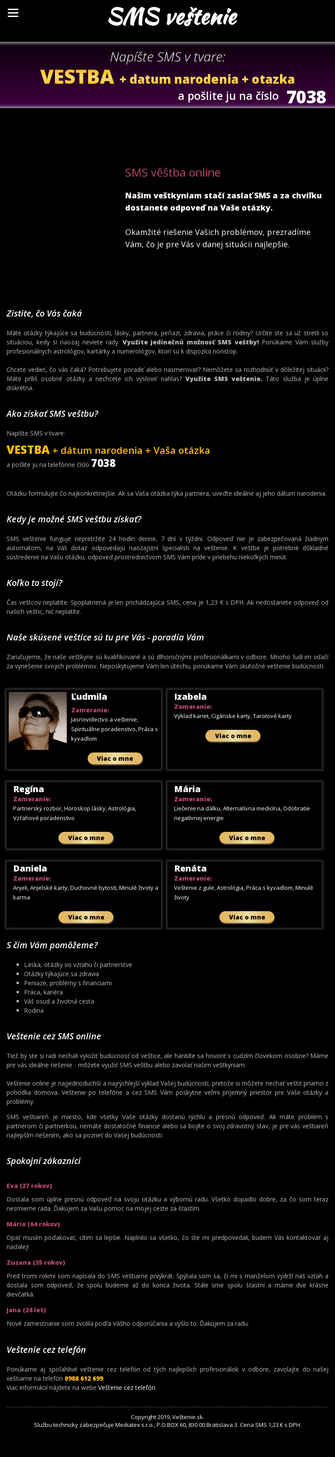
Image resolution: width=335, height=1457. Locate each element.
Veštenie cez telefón (126, 1387)
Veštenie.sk (187, 1417)
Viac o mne (115, 758)
